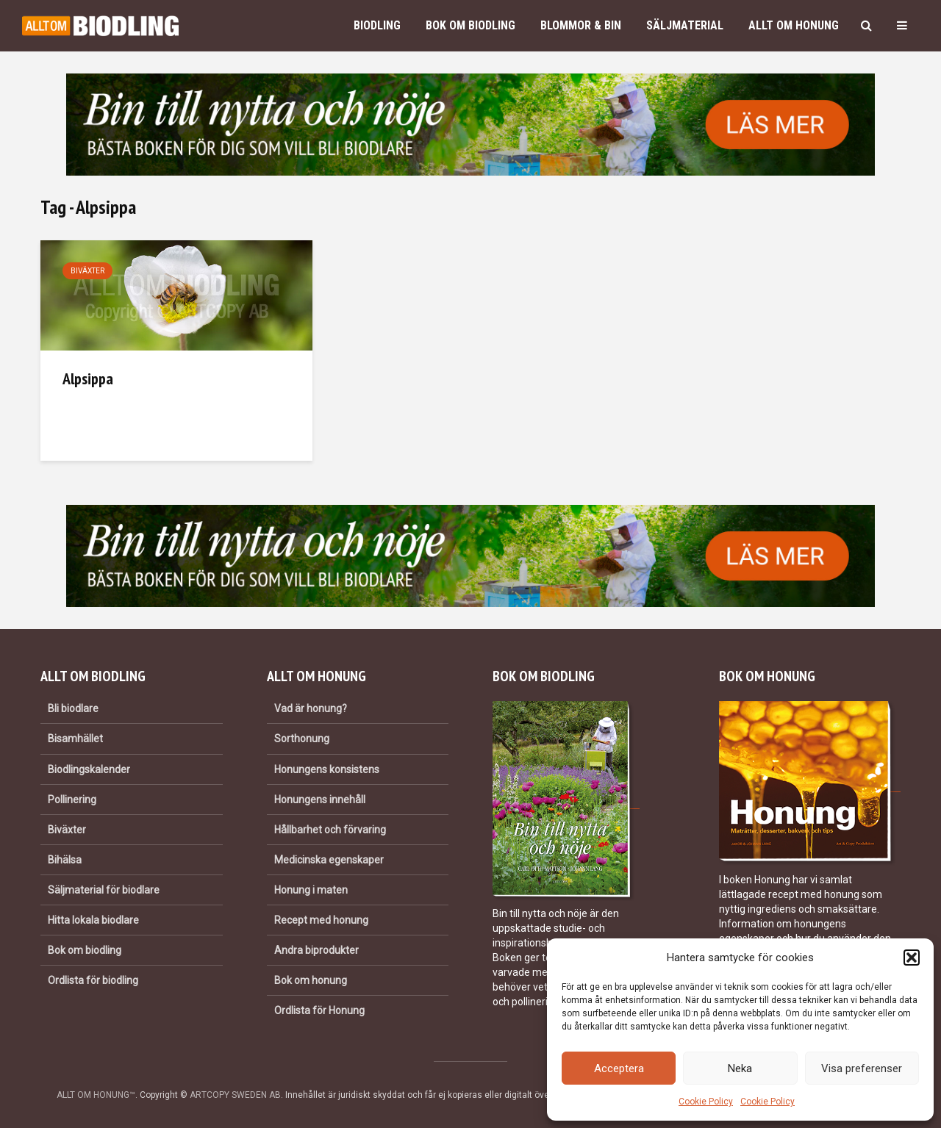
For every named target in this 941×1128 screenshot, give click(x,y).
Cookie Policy (706, 1101)
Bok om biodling (470, 25)
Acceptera (619, 1068)
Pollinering (72, 799)
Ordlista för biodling (93, 980)
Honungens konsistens (326, 769)
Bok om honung (310, 980)
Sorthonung (301, 738)
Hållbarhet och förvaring (330, 830)
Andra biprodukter (316, 950)
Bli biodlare (73, 708)
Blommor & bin (580, 25)
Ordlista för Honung (319, 1010)
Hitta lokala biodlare (93, 920)
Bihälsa (65, 860)
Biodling (377, 25)
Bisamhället (75, 738)
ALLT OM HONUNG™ (96, 1095)
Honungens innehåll (319, 799)
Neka (740, 1068)
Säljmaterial (684, 25)
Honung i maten (311, 890)
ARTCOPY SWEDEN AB (235, 1095)
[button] (911, 957)
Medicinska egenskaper (329, 860)
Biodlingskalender (89, 769)
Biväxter (87, 271)
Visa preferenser (861, 1068)
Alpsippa (87, 378)
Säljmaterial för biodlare (104, 890)
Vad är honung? (310, 708)
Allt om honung (793, 25)
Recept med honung (321, 920)
